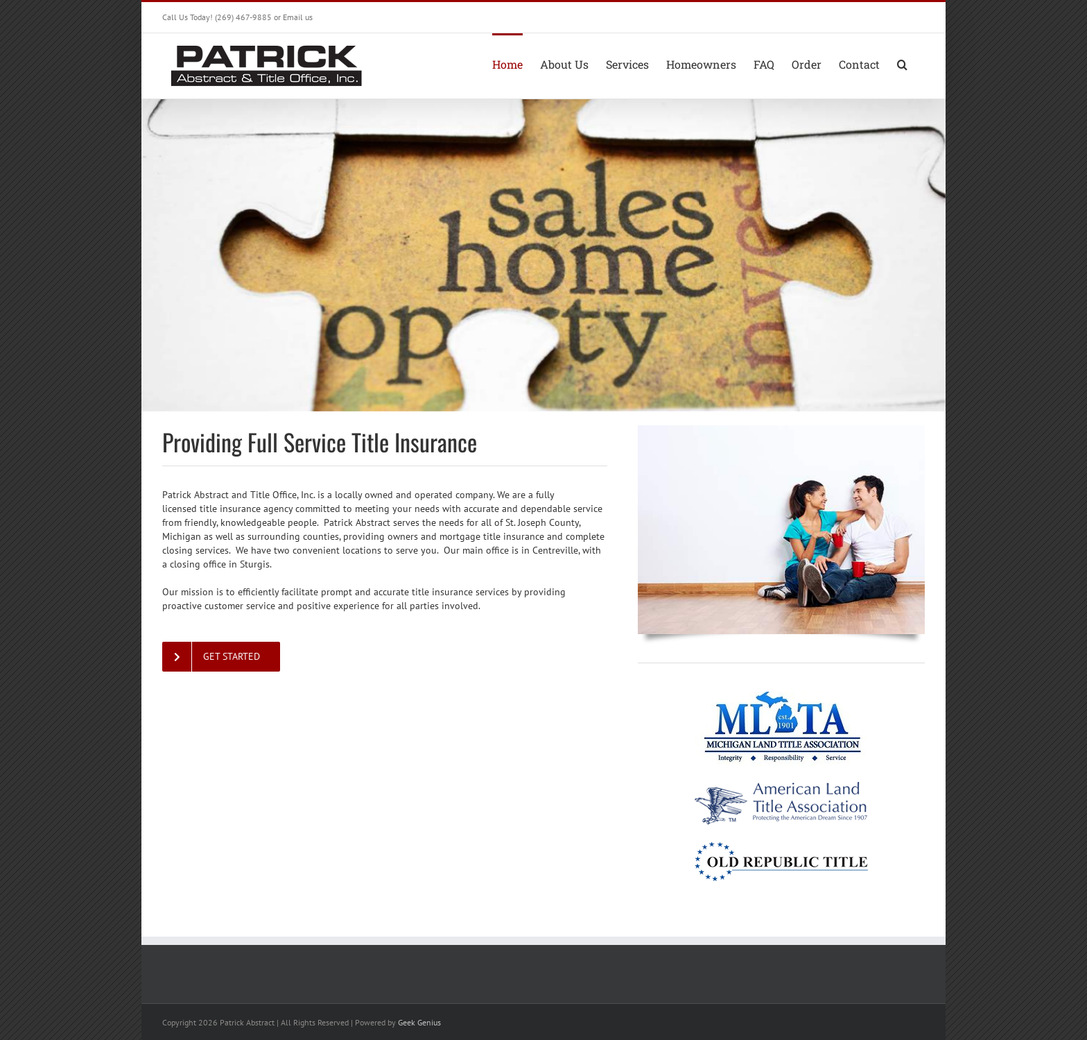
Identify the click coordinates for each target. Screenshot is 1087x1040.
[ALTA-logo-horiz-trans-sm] (781, 786)
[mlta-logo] (781, 696)
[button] (902, 63)
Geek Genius (419, 1022)
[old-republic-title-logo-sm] (781, 846)
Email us (298, 17)
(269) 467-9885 (243, 17)
